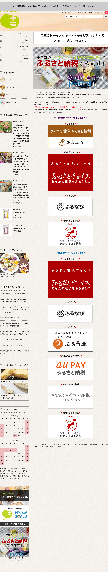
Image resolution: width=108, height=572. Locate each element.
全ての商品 (9, 79)
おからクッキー (11, 87)
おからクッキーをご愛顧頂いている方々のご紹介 (14, 274)
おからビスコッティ (12, 94)
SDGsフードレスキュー (13, 102)
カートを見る (102, 12)
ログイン (80, 12)
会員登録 (89, 12)
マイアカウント (68, 12)
